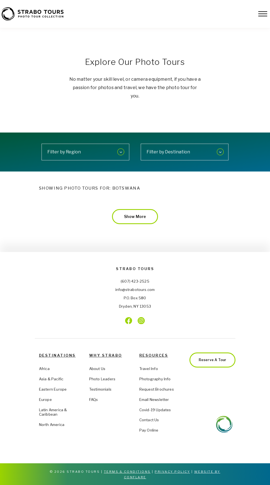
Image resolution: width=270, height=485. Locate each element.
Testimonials (100, 389)
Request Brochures (156, 389)
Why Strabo (105, 355)
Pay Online (149, 430)
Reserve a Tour (213, 360)
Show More (135, 216)
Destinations (57, 355)
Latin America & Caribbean (53, 412)
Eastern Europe (53, 389)
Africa (44, 368)
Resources (153, 355)
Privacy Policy (172, 472)
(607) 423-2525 (135, 281)
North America (52, 424)
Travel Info (148, 368)
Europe (45, 399)
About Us (97, 368)
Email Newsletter (154, 399)
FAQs (93, 399)
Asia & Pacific (51, 379)
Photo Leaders (102, 379)
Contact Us (149, 420)
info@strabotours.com (135, 289)
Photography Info (155, 379)
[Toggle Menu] (262, 13)
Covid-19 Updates (155, 410)
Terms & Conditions (127, 472)
